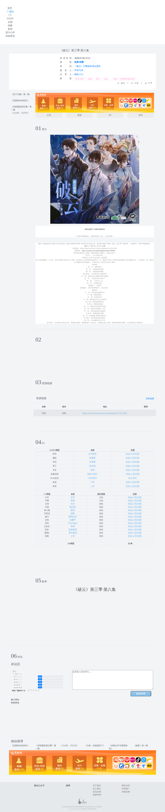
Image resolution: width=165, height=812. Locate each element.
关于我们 (97, 785)
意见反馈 (97, 792)
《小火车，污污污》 (20, 113)
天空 (73, 497)
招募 (10, 25)
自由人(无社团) (133, 454)
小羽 (92, 482)
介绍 (49, 115)
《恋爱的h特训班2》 (20, 100)
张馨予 (73, 520)
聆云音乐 (133, 478)
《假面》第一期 (140, 745)
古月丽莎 (92, 454)
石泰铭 (92, 462)
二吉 (92, 486)
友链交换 (126, 792)
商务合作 (126, 785)
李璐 (73, 526)
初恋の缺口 (92, 474)
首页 (9, 8)
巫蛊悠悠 (73, 529)
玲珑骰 (92, 458)
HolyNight (72, 523)
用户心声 (10, 32)
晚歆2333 (78, 74)
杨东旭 (73, 507)
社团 (10, 22)
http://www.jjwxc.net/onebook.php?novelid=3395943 (98, 251)
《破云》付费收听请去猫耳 (87, 66)
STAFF (10, 18)
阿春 (73, 500)
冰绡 (92, 470)
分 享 (149, 83)
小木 (73, 536)
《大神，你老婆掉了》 (94, 745)
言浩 (73, 504)
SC (110, 115)
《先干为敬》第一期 (20, 94)
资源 (79, 115)
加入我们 (97, 788)
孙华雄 (92, 466)
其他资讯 (10, 36)
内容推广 (126, 788)
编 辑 (122, 83)
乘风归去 (73, 517)
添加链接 (150, 398)
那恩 (73, 510)
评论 (141, 115)
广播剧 (10, 11)
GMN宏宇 (92, 478)
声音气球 (78, 70)
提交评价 (141, 693)
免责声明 (97, 795)
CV (10, 15)
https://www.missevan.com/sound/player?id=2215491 (105, 413)
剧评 (10, 29)
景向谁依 (73, 533)
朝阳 (73, 513)
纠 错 (135, 83)
